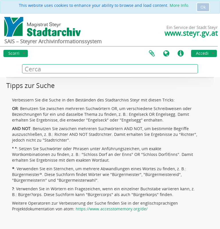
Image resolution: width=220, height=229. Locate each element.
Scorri (13, 53)
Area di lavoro (152, 53)
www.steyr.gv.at (191, 33)
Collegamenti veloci (180, 53)
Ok (203, 7)
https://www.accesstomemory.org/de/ (112, 209)
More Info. (179, 5)
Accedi (202, 53)
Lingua (166, 53)
